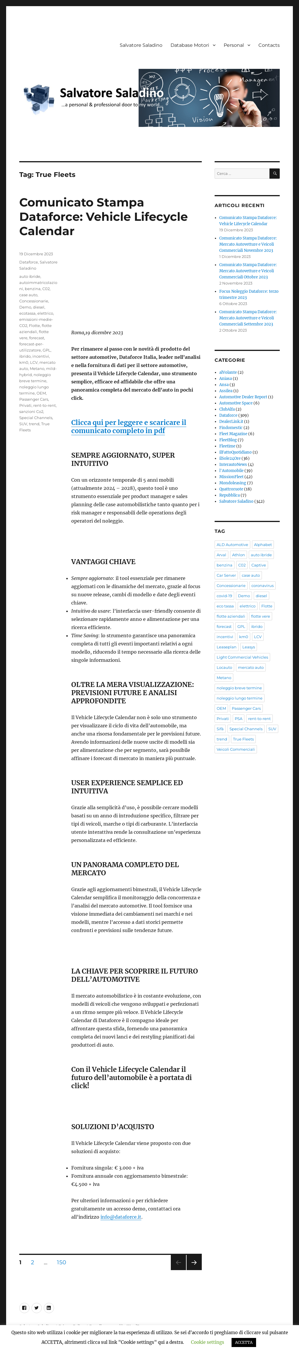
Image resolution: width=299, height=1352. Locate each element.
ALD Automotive (232, 544)
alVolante (228, 372)
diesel (38, 307)
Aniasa (225, 378)
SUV (23, 423)
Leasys (248, 647)
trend (34, 423)
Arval (221, 554)
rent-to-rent (44, 405)
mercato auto (251, 667)
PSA (238, 718)
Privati (25, 405)
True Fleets (243, 739)
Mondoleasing (232, 482)
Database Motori (190, 45)
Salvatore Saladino (141, 45)
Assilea (225, 390)
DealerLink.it (231, 421)
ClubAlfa (227, 409)
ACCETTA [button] (244, 1342)
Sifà (220, 728)
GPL (47, 350)
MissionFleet (231, 476)
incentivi (40, 356)
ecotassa (27, 313)
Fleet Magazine (233, 433)
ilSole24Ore (230, 458)
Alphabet (263, 544)
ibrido (25, 356)
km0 (23, 362)
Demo (25, 307)
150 (63, 1262)
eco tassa (225, 606)
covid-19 (224, 595)
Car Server (226, 575)
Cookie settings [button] (207, 1342)
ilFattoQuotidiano (235, 452)
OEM (41, 393)
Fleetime (227, 446)
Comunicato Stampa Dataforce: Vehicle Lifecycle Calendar (103, 216)
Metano (37, 368)
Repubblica (229, 495)
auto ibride (29, 276)
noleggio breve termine (239, 688)
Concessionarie (33, 301)
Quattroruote (231, 489)
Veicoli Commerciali (236, 749)
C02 (46, 288)
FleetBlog (228, 440)
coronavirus (262, 585)
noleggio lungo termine (240, 698)
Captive (258, 565)
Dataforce (28, 262)
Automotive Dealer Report (243, 397)
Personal (234, 45)
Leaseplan (227, 647)
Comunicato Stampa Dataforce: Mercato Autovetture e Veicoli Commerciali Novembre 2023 (248, 244)
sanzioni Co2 (31, 411)
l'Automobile (231, 470)
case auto (28, 294)
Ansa (224, 384)
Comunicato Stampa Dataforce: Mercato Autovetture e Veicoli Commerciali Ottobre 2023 (248, 271)
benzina (33, 288)
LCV (34, 362)
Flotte (34, 325)
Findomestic (231, 427)
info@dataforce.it (120, 1217)
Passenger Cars (33, 399)
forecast (36, 337)
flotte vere (260, 616)
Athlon (238, 554)
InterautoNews (233, 464)
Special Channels (35, 417)
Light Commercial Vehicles (242, 657)
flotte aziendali (231, 616)
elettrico (45, 313)
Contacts (269, 45)
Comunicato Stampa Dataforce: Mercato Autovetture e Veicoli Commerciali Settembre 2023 (248, 318)
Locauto (224, 667)
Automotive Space (236, 403)
